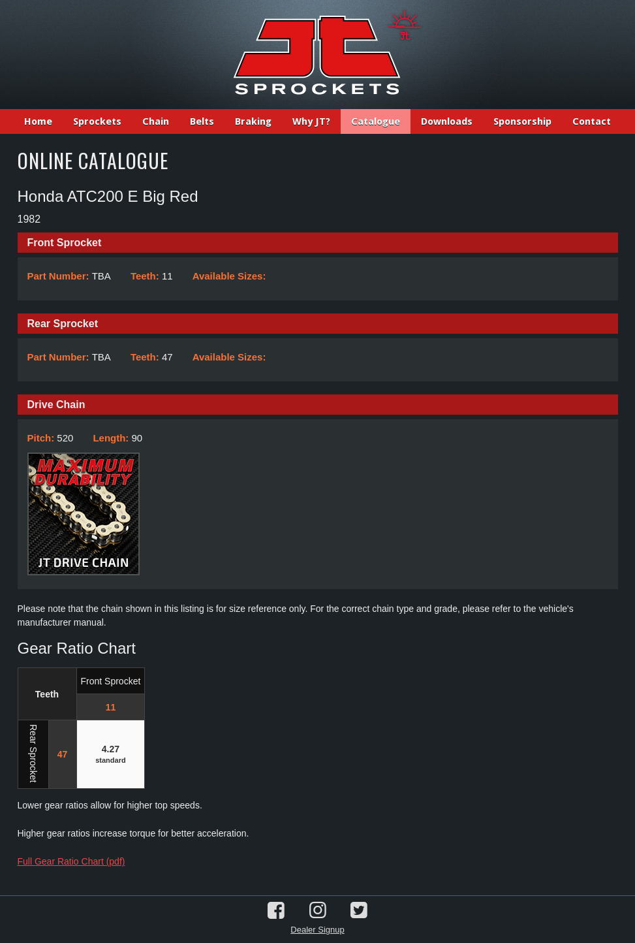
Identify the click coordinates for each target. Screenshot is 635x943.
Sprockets (97, 121)
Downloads (446, 121)
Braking (253, 121)
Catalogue (375, 121)
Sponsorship (522, 121)
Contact (591, 121)
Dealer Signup (317, 930)
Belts (202, 121)
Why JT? (311, 121)
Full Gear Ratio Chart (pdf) (71, 861)
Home (38, 121)
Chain (155, 121)
